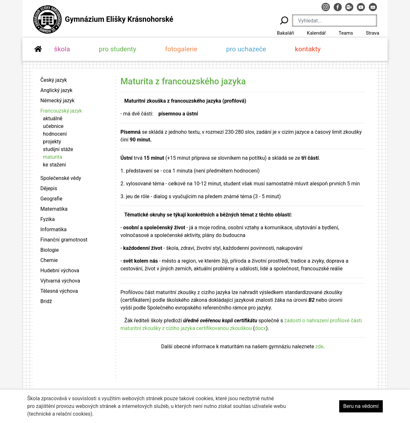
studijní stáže (58, 149)
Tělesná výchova (59, 291)
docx (260, 328)
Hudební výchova (59, 270)
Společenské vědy (60, 178)
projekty (52, 142)
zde (319, 346)
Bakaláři (285, 33)
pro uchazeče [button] (246, 49)
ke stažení (54, 165)
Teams (346, 33)
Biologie (49, 250)
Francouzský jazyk (61, 111)
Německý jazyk (57, 100)
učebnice (53, 126)
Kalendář (316, 33)
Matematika (54, 209)
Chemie (49, 260)
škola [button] (62, 49)
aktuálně (52, 118)
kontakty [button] (308, 49)
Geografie (51, 199)
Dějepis (48, 188)
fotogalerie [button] (181, 49)
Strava (372, 33)
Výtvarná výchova (60, 281)
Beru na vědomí (361, 406)
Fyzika (47, 219)
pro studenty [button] (117, 49)
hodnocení (55, 134)
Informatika (53, 229)
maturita (52, 157)
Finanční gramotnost (63, 240)
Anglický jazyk (56, 90)
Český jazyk (53, 80)
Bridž (46, 301)
